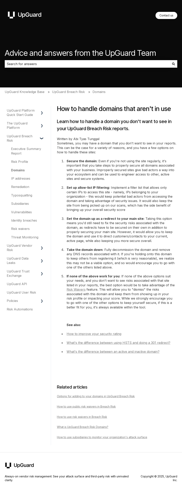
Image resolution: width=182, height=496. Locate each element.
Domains (99, 92)
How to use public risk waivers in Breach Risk (86, 406)
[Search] (173, 64)
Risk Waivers (76, 289)
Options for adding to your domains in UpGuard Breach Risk (96, 396)
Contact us (166, 15)
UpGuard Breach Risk (68, 92)
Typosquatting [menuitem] (21, 195)
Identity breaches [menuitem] (24, 220)
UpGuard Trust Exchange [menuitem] (18, 273)
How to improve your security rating (94, 334)
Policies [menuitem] (12, 301)
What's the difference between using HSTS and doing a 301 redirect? (118, 343)
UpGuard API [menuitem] (17, 284)
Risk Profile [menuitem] (19, 162)
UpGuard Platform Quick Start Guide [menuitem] (21, 112)
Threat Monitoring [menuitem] (24, 237)
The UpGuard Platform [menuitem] (17, 125)
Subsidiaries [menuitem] (20, 204)
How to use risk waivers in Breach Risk (82, 416)
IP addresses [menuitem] (20, 178)
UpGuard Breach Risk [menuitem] (19, 138)
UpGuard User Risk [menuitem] (21, 292)
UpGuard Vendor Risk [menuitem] (19, 248)
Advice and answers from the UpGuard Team (80, 53)
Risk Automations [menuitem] (20, 309)
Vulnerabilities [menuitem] (21, 212)
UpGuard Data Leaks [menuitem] (17, 260)
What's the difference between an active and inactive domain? (113, 352)
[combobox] (87, 64)
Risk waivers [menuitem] (20, 229)
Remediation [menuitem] (20, 187)
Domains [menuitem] (18, 170)
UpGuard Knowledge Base (24, 92)
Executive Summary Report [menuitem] (26, 151)
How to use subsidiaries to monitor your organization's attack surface (102, 437)
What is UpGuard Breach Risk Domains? (82, 427)
